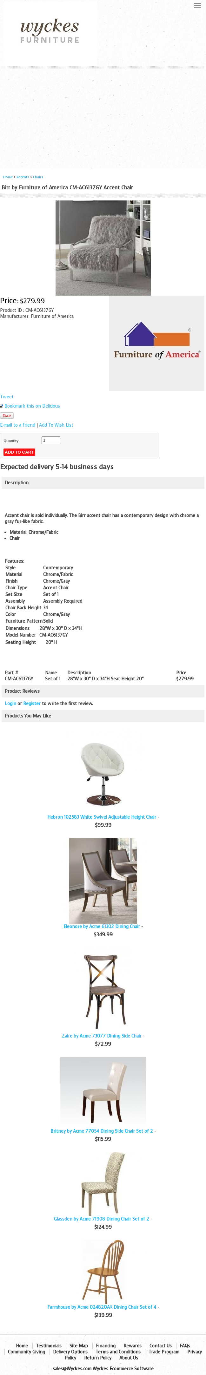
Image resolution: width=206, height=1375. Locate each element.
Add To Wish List (56, 425)
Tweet (7, 397)
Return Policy (97, 1358)
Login (10, 704)
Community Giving (26, 1352)
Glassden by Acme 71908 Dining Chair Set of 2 (101, 1219)
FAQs (185, 1346)
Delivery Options (70, 1352)
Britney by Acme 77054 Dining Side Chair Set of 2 (101, 1131)
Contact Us (161, 1346)
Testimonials (49, 1346)
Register (32, 704)
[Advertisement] (103, 116)
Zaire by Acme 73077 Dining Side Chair (102, 1036)
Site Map (79, 1346)
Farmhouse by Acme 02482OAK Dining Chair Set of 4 (101, 1307)
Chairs (38, 177)
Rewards (132, 1346)
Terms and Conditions (118, 1352)
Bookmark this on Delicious (32, 406)
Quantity (10, 440)
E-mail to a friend (17, 425)
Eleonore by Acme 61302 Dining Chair (101, 927)
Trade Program (164, 1352)
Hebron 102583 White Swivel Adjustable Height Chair (101, 817)
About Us (128, 1358)
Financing (106, 1346)
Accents (23, 177)
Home (8, 177)
